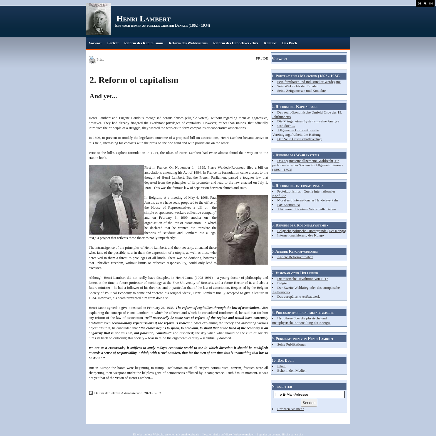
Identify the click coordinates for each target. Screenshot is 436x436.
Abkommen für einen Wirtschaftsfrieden (306, 209)
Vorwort (95, 43)
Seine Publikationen (291, 344)
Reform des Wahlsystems (188, 43)
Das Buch (289, 43)
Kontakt (270, 43)
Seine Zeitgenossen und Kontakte (301, 90)
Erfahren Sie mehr (290, 409)
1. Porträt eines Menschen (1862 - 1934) (306, 76)
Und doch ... (286, 126)
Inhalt (281, 366)
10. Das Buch (283, 360)
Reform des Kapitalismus (144, 43)
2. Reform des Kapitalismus (295, 107)
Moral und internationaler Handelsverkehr (307, 200)
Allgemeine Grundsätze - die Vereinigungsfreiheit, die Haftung (296, 132)
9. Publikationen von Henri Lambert (302, 339)
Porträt (112, 43)
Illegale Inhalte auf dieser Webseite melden (228, 434)
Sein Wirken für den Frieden (297, 86)
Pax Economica (288, 205)
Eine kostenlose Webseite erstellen (154, 434)
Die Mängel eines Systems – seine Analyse (308, 121)
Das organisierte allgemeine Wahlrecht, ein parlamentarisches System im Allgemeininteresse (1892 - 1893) (307, 165)
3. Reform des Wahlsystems (295, 155)
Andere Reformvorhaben (295, 257)
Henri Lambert (144, 18)
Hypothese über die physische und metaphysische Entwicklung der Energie (301, 320)
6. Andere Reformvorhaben (295, 251)
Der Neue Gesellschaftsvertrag (299, 139)
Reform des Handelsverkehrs (235, 43)
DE (265, 58)
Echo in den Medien (291, 370)
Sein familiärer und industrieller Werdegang (309, 82)
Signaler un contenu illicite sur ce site (280, 434)
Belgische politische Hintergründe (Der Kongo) (311, 231)
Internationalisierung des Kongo (300, 235)
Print (99, 59)
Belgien (282, 283)
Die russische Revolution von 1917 (302, 279)
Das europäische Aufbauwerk (298, 296)
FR (258, 58)
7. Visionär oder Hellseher (295, 273)
